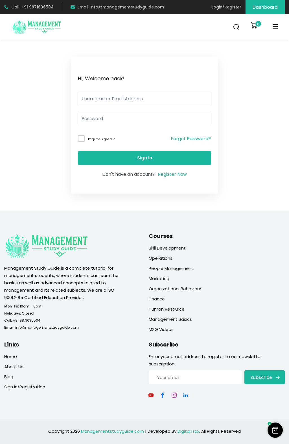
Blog (8, 377)
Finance (157, 299)
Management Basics (170, 319)
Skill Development (167, 248)
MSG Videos (161, 329)
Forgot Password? (191, 138)
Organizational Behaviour (175, 289)
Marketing (159, 278)
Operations (160, 258)
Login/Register (226, 7)
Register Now (172, 174)
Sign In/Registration (24, 387)
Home (10, 356)
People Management (171, 268)
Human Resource (167, 309)
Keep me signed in (101, 139)
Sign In (144, 158)
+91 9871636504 (26, 320)
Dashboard (265, 7)
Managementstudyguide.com (112, 431)
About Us (13, 367)
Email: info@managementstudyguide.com (117, 7)
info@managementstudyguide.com (47, 327)
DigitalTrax (188, 431)
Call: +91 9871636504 (29, 7)
